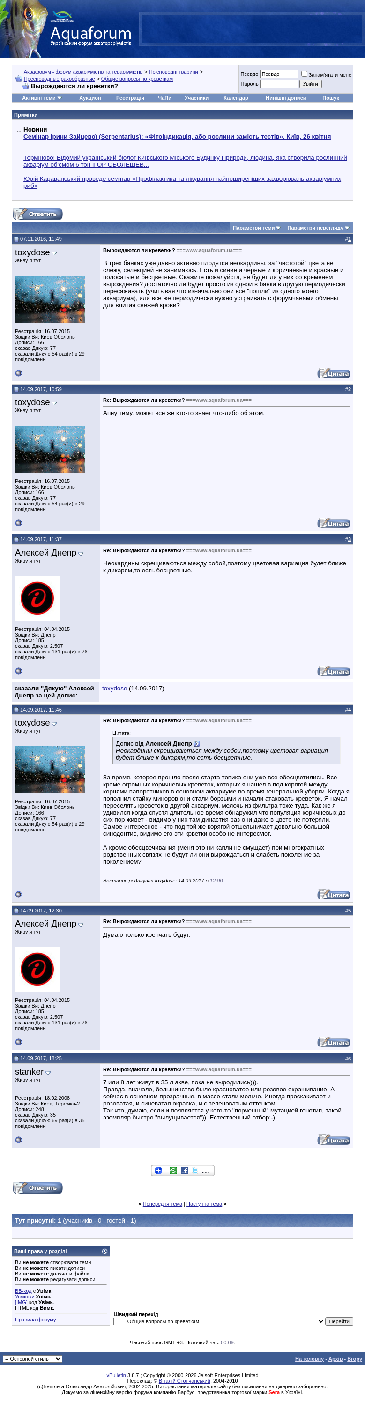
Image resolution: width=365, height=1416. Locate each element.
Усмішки (25, 1296)
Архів (335, 1359)
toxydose (32, 252)
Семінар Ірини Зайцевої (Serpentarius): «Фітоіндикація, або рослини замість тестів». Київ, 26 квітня (177, 136)
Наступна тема (204, 1204)
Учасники (197, 98)
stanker (29, 1071)
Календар (235, 98)
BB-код (23, 1291)
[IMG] (21, 1302)
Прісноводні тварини (173, 71)
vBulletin (116, 1375)
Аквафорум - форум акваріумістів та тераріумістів (83, 71)
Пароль (249, 84)
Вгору (354, 1359)
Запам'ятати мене (326, 75)
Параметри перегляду (315, 227)
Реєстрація (130, 98)
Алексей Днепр (45, 552)
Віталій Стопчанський (184, 1381)
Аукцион (90, 98)
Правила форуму (35, 1319)
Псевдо (249, 74)
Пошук (330, 98)
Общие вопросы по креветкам (137, 79)
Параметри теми (254, 227)
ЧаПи (164, 98)
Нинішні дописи (286, 98)
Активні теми (38, 98)
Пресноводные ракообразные (59, 79)
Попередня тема (162, 1204)
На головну (309, 1359)
